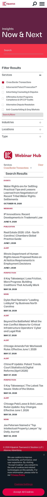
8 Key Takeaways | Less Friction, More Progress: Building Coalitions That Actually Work (23, 282)
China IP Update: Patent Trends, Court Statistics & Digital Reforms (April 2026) (22, 367)
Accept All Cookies (23, 492)
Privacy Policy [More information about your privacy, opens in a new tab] (18, 475)
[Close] (44, 455)
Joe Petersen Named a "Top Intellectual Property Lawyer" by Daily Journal (22, 428)
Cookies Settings (23, 484)
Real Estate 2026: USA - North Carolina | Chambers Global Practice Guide (21, 236)
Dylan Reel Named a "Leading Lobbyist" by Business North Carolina (21, 303)
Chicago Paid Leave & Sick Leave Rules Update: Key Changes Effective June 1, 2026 (23, 407)
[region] (23, 474)
